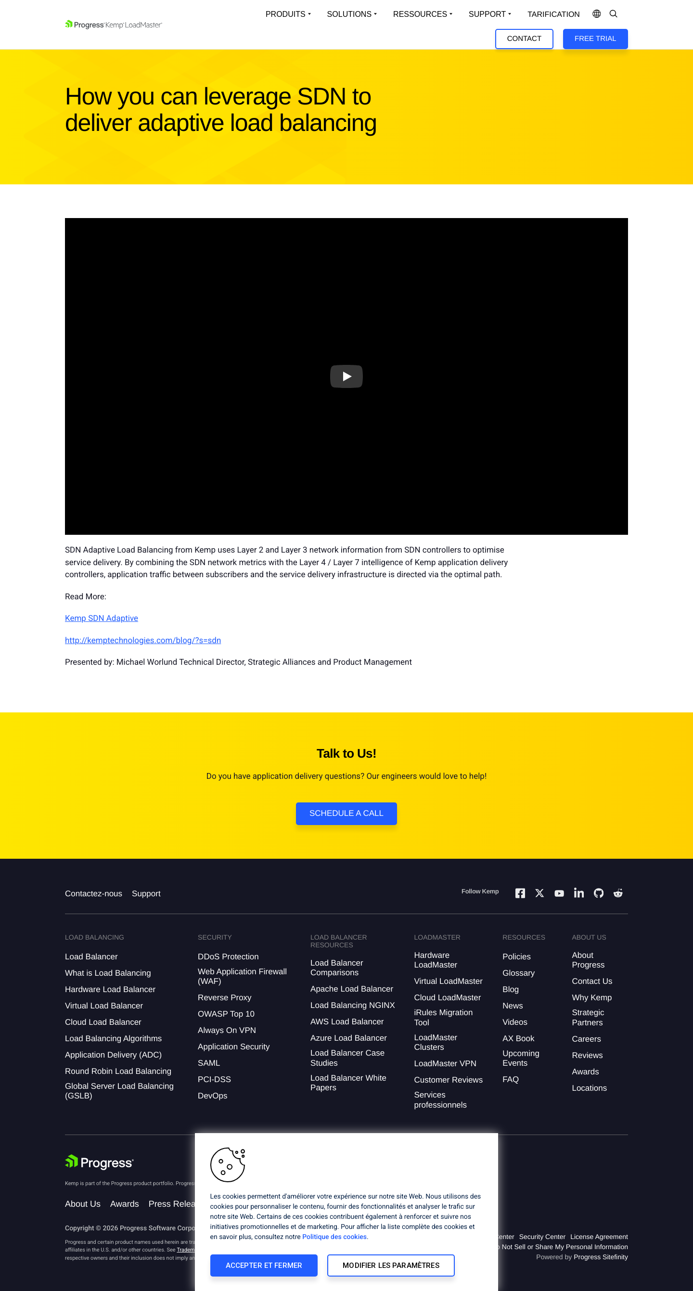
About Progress (588, 960)
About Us (83, 1204)
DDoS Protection (228, 956)
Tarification (553, 15)
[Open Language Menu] (596, 14)
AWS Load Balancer (347, 1021)
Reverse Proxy (224, 997)
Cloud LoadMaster (447, 997)
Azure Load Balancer (348, 1038)
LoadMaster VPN (445, 1063)
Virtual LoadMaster (448, 981)
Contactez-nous (93, 893)
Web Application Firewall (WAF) (242, 976)
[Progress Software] (99, 1162)
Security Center (542, 1236)
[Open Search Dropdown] (613, 14)
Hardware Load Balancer (110, 989)
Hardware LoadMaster (435, 960)
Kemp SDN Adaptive (101, 618)
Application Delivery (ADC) (113, 1054)
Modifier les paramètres (391, 1265)
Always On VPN (227, 1030)
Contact (524, 39)
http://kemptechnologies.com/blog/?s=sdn (143, 641)
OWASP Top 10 (226, 1014)
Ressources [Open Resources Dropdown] (420, 14)
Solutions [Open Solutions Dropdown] (349, 14)
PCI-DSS (214, 1079)
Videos (514, 1022)
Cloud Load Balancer (103, 1022)
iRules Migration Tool (443, 1017)
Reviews (587, 1055)
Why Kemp (592, 997)
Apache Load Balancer (351, 989)
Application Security (234, 1046)
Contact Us (592, 981)
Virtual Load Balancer (104, 1005)
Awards (585, 1071)
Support (146, 893)
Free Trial (595, 39)
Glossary (518, 973)
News (512, 1005)
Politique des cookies (334, 1237)
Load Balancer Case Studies (347, 1057)
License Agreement (599, 1236)
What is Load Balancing (108, 973)
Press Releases (179, 1204)
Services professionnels (440, 1099)
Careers (586, 1039)
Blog (510, 989)
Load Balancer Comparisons (336, 967)
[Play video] (346, 376)
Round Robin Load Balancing (118, 1071)
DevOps (212, 1095)
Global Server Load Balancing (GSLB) (119, 1091)
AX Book (518, 1038)
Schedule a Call (346, 813)
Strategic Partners (588, 1017)
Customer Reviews (448, 1079)
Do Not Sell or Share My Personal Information (559, 1247)
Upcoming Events (520, 1058)
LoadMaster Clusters (435, 1042)
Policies (516, 956)
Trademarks (191, 1250)
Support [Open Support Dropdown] (487, 14)
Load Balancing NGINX (352, 1005)
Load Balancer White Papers (348, 1082)
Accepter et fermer (264, 1265)
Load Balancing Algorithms (113, 1038)
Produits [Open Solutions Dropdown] (286, 14)
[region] (346, 1212)
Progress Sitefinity (601, 1257)
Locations (589, 1088)
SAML (209, 1063)
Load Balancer (91, 956)
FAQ (510, 1079)
